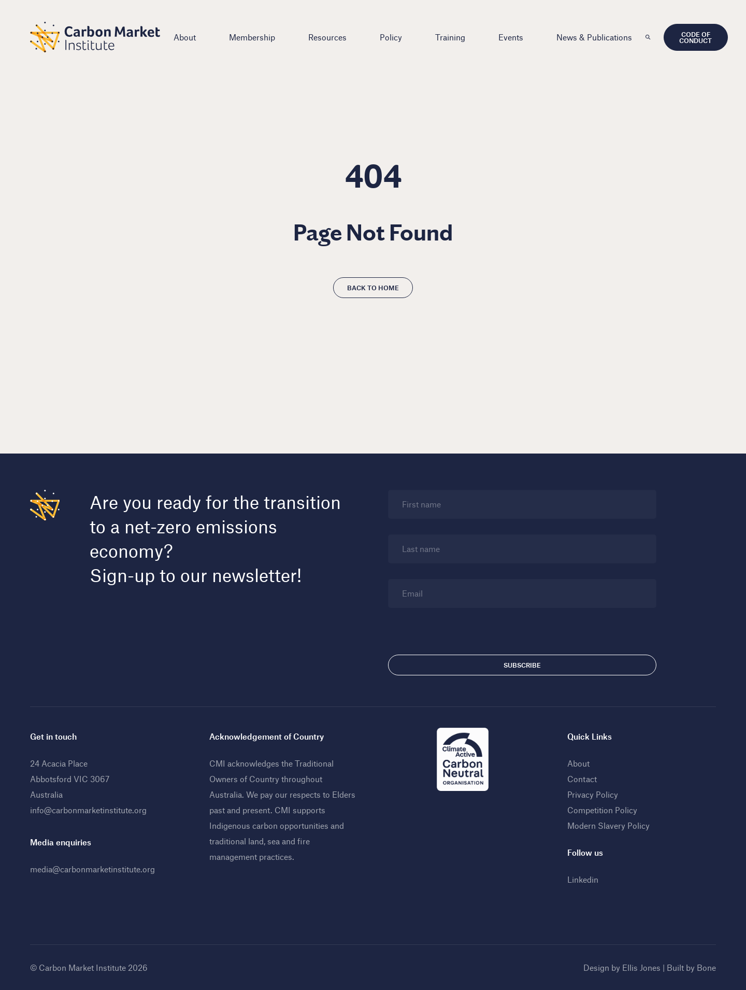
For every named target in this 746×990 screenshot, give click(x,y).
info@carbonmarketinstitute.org (88, 810)
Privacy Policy (592, 794)
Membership (252, 37)
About (185, 37)
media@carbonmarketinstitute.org (92, 869)
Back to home (373, 288)
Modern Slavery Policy (608, 825)
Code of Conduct (695, 37)
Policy (391, 37)
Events (510, 37)
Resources (327, 37)
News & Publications (594, 37)
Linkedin (582, 879)
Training (450, 37)
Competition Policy (602, 810)
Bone (706, 967)
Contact (582, 779)
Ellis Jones (641, 967)
